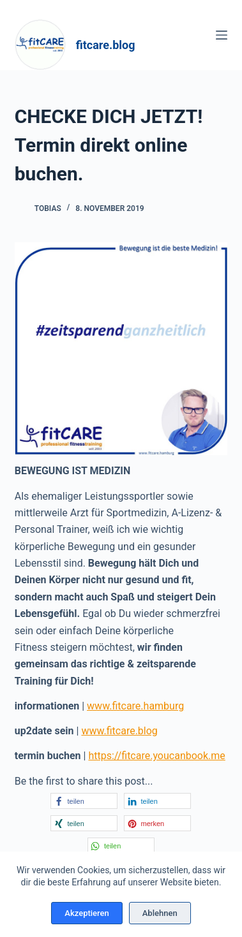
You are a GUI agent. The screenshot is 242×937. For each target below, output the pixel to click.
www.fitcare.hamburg (135, 706)
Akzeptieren (86, 913)
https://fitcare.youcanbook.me (156, 756)
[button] (83, 801)
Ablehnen (160, 913)
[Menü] (221, 35)
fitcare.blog (105, 45)
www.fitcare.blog (119, 731)
